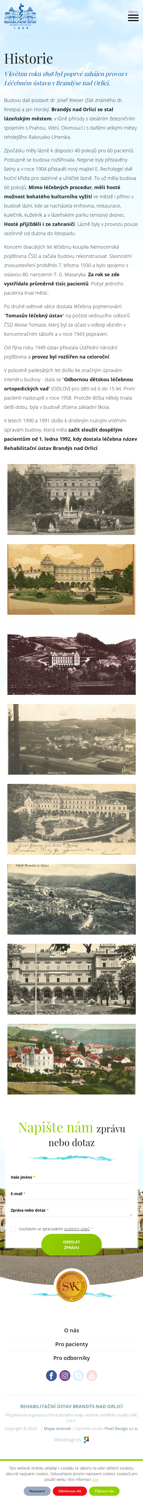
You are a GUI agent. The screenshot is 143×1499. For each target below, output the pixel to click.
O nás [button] (71, 1330)
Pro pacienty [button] (71, 1344)
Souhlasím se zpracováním (56, 1228)
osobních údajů (77, 1228)
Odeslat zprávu (71, 1244)
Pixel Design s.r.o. (121, 1428)
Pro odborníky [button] (71, 1358)
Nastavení (37, 1491)
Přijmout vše (104, 1491)
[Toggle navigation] (133, 15)
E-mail (18, 1193)
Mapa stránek (57, 1428)
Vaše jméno (23, 1177)
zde (95, 1479)
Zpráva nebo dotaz (30, 1210)
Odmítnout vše (69, 1491)
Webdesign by (71, 1439)
